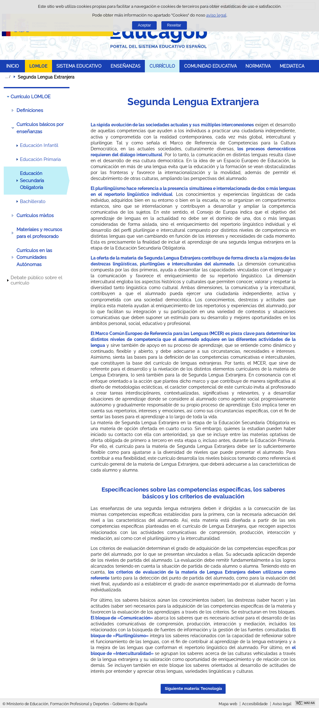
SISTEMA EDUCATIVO (79, 66)
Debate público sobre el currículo (36, 280)
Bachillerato (32, 201)
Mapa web (228, 704)
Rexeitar (174, 25)
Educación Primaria (40, 159)
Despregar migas (8, 77)
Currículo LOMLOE (30, 96)
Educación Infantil (39, 145)
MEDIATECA (292, 66)
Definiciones (30, 110)
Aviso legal (282, 704)
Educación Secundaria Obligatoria (32, 180)
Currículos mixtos (35, 215)
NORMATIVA (258, 66)
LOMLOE (38, 66)
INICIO (12, 66)
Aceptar (144, 25)
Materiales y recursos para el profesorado (39, 233)
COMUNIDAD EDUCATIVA (210, 66)
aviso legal (216, 15)
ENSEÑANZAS (125, 66)
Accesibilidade (255, 704)
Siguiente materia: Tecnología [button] (193, 688)
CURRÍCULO (162, 66)
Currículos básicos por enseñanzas (40, 128)
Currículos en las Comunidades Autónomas (34, 257)
